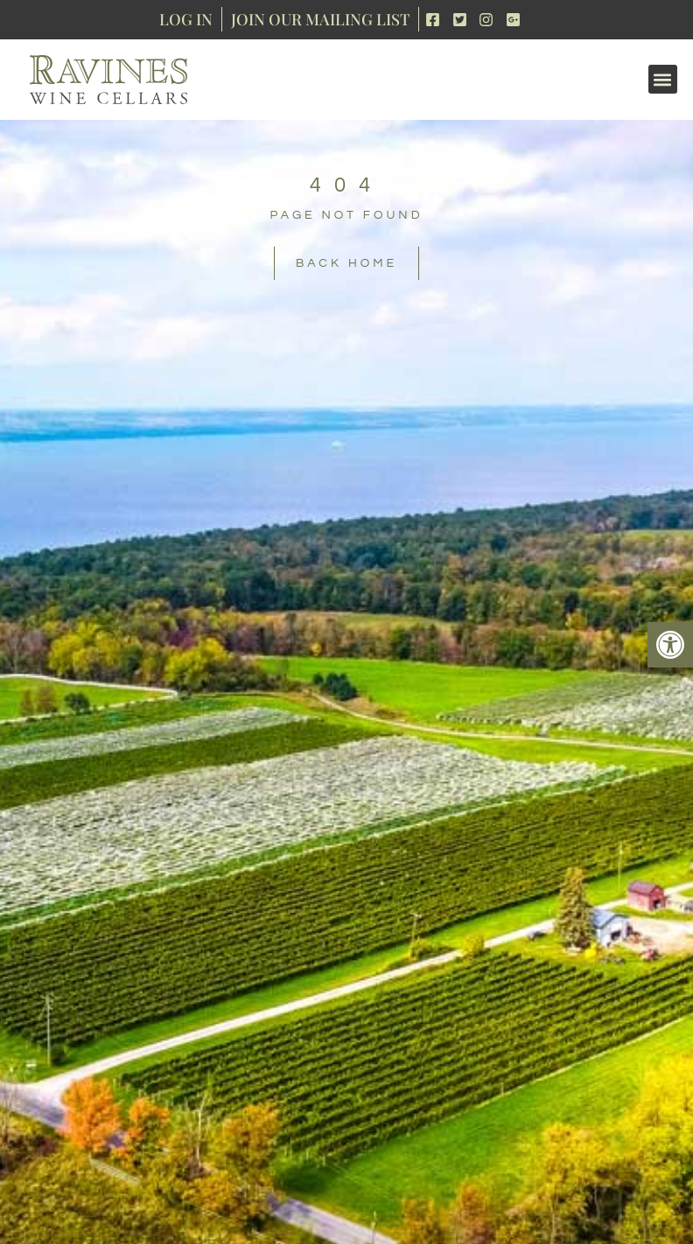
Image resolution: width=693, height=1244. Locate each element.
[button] (670, 644)
